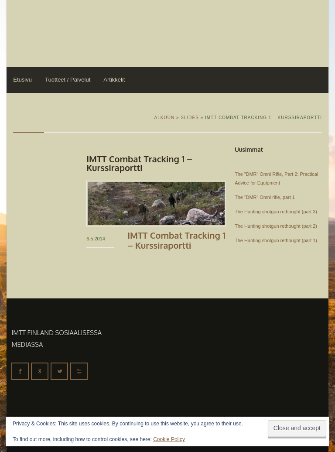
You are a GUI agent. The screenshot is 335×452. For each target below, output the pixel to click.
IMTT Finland (39, 32)
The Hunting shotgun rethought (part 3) (276, 211)
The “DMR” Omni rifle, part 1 (265, 197)
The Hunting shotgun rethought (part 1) (276, 240)
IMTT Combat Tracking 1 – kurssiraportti (176, 239)
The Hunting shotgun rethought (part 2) (276, 226)
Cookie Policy (169, 439)
